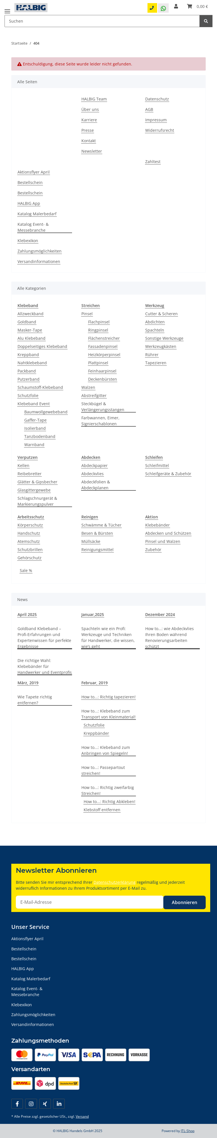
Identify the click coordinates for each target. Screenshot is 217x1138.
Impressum (156, 119)
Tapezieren (155, 362)
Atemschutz (29, 541)
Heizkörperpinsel (104, 354)
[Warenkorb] (197, 6)
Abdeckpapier (94, 465)
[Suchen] (205, 21)
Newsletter (91, 151)
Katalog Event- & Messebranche (33, 227)
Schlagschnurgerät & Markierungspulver (37, 501)
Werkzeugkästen (160, 346)
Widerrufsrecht (159, 130)
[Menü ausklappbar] (7, 9)
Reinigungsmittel (97, 549)
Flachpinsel (99, 321)
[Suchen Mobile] (102, 21)
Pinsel (87, 313)
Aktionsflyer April (34, 172)
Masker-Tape (30, 330)
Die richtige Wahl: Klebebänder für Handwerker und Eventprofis (45, 666)
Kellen (23, 465)
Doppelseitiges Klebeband (42, 346)
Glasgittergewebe (34, 490)
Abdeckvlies (92, 473)
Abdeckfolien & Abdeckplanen (95, 484)
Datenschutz (157, 99)
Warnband (34, 444)
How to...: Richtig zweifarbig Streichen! (107, 790)
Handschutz (29, 533)
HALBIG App (29, 203)
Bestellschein (30, 182)
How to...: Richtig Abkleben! (109, 801)
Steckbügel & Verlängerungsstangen (102, 406)
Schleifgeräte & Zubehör (168, 473)
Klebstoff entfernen (102, 809)
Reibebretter (30, 473)
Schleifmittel (157, 465)
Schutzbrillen (30, 549)
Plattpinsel (98, 362)
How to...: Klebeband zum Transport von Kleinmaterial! (108, 714)
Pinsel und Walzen (162, 541)
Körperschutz (30, 525)
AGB (149, 109)
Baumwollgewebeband (46, 412)
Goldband (27, 321)
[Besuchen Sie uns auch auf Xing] (45, 1104)
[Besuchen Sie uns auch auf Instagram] (31, 1104)
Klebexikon (28, 240)
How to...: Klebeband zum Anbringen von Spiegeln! (105, 750)
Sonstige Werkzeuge (164, 338)
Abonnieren (184, 902)
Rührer (152, 354)
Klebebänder (157, 525)
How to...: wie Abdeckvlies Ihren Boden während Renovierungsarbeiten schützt (169, 637)
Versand (82, 1116)
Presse (87, 130)
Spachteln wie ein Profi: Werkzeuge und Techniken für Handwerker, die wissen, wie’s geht (108, 637)
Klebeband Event (34, 403)
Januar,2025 (92, 614)
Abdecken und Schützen (168, 533)
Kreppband (28, 354)
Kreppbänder (96, 733)
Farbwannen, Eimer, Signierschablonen (100, 420)
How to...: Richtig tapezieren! (108, 697)
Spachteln (154, 330)
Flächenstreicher (104, 338)
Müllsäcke (90, 541)
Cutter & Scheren (161, 313)
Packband (27, 371)
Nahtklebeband (32, 362)
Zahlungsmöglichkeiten (40, 251)
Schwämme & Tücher (101, 525)
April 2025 (27, 614)
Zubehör (153, 549)
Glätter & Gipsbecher (37, 481)
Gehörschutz (30, 557)
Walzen (88, 387)
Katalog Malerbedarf (37, 213)
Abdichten (155, 321)
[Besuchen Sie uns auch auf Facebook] (17, 1104)
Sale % (26, 570)
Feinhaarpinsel (102, 371)
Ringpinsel (98, 330)
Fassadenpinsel (103, 346)
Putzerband (29, 379)
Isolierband (35, 428)
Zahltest (152, 161)
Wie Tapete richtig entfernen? (35, 699)
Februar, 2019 (94, 682)
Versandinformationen (39, 261)
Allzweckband (31, 313)
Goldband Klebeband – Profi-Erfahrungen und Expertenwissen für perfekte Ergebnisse (44, 637)
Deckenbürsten (102, 379)
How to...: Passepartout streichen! (103, 770)
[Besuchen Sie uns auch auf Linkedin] (59, 1104)
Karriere (89, 119)
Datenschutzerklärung (115, 882)
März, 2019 (28, 682)
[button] (176, 6)
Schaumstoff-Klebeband (40, 387)
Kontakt (88, 140)
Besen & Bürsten (97, 533)
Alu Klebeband (31, 338)
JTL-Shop (187, 1130)
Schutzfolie (28, 395)
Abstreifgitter (94, 395)
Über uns (90, 109)
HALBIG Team (94, 99)
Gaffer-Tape (35, 420)
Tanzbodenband (39, 436)
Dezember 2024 (160, 614)
